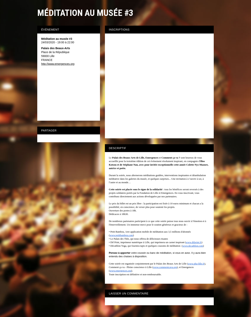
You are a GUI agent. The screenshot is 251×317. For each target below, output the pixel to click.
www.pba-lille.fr (196, 263)
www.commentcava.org (165, 267)
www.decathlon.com (193, 246)
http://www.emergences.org (58, 63)
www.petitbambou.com (121, 235)
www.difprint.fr (194, 242)
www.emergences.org (120, 270)
